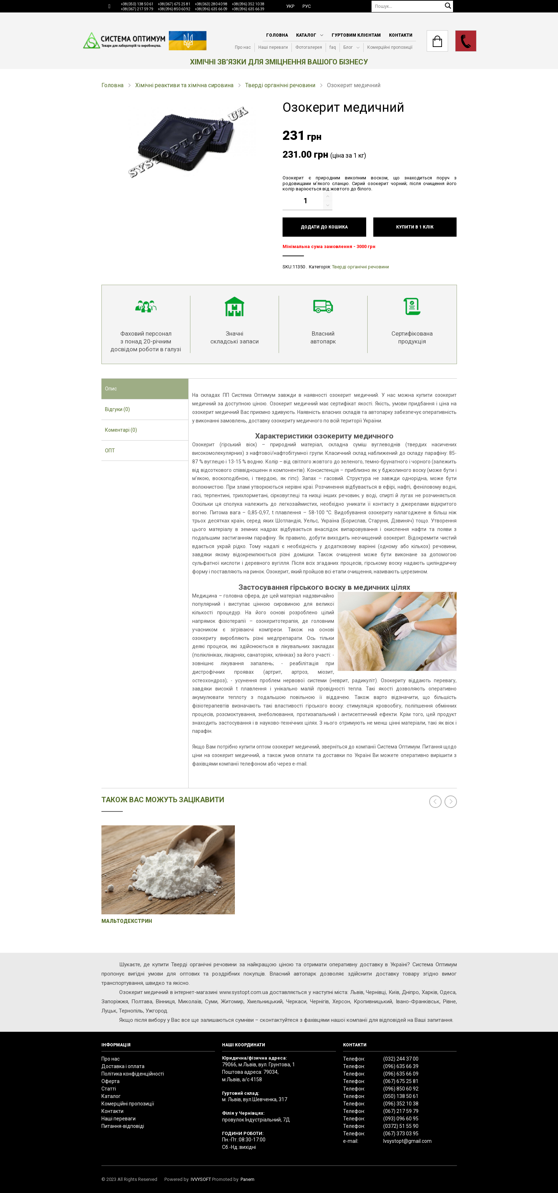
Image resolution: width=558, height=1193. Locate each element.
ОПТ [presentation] (110, 450)
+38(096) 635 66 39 (248, 9)
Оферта (110, 1081)
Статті (108, 1089)
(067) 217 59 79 (400, 1111)
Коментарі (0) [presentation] (121, 430)
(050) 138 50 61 (400, 1096)
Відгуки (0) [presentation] (117, 409)
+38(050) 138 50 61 (137, 4)
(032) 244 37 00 (400, 1059)
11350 (299, 266)
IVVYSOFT (201, 1179)
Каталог (306, 35)
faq (333, 47)
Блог (348, 47)
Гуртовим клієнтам (356, 35)
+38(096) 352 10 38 (248, 4)
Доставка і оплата (122, 1066)
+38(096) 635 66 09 (211, 9)
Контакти (400, 35)
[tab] (145, 389)
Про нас (243, 47)
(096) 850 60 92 (400, 1089)
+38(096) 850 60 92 (174, 9)
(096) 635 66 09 (400, 1074)
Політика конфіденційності (132, 1074)
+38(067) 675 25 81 (174, 4)
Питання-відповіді (122, 1126)
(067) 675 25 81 (400, 1081)
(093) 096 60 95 (400, 1118)
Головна (277, 35)
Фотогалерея (308, 47)
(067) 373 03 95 (400, 1133)
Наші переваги (273, 47)
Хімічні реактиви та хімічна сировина (184, 85)
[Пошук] (412, 6)
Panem (247, 1179)
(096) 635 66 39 (400, 1066)
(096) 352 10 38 (400, 1104)
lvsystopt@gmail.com (407, 1141)
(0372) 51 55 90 (400, 1126)
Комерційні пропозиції (389, 47)
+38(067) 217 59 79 (137, 9)
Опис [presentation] (111, 388)
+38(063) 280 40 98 (211, 4)
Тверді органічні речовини (280, 85)
